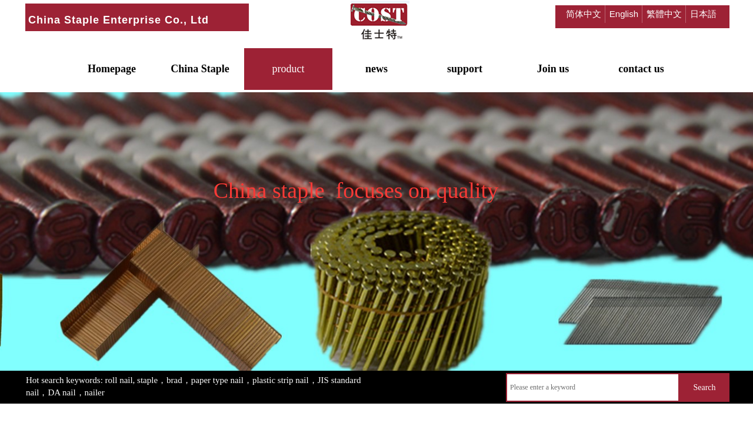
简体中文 (583, 14)
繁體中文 (664, 14)
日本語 (703, 14)
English (623, 14)
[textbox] (592, 387)
